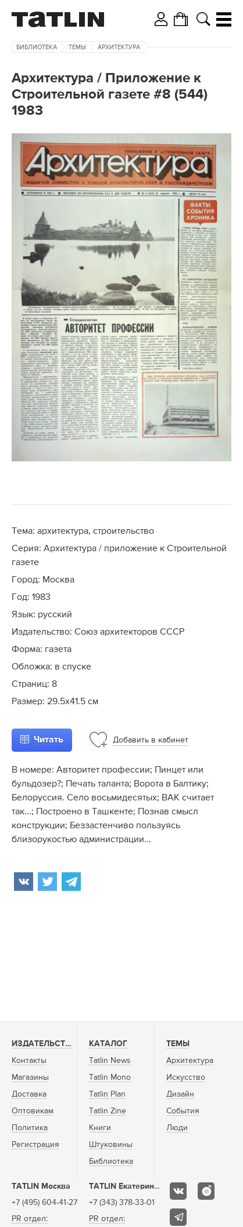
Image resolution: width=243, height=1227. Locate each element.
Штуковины (111, 1145)
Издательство (44, 1044)
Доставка (29, 1094)
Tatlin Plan (107, 1094)
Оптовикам (32, 1111)
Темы (77, 47)
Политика (30, 1128)
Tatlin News (110, 1061)
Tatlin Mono (110, 1077)
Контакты (29, 1061)
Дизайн (180, 1094)
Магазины (30, 1077)
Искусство (185, 1077)
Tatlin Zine (107, 1111)
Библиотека (36, 47)
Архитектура (119, 47)
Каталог (108, 1044)
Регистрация (35, 1145)
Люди (177, 1128)
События (182, 1111)
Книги (100, 1128)
